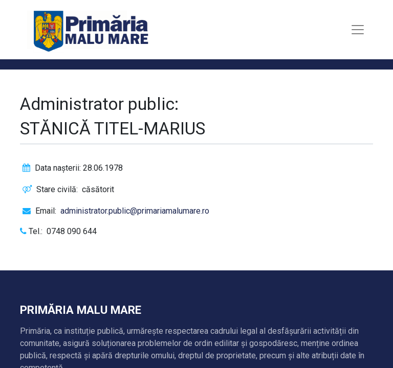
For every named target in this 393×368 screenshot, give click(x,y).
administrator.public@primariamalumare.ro (134, 211)
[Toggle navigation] (358, 29)
